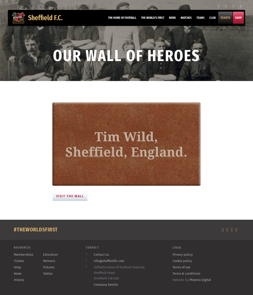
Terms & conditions (186, 273)
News (170, 20)
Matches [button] (184, 20)
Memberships (23, 254)
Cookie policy (182, 261)
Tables (47, 273)
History (19, 280)
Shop (236, 20)
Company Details (106, 285)
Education (50, 254)
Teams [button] (198, 20)
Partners (49, 261)
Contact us (101, 254)
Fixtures (48, 267)
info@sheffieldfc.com (109, 261)
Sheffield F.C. (39, 20)
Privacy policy (183, 254)
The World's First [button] (150, 20)
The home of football (120, 20)
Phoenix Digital (200, 280)
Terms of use (181, 267)
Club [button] (210, 20)
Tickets (223, 20)
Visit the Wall (70, 196)
